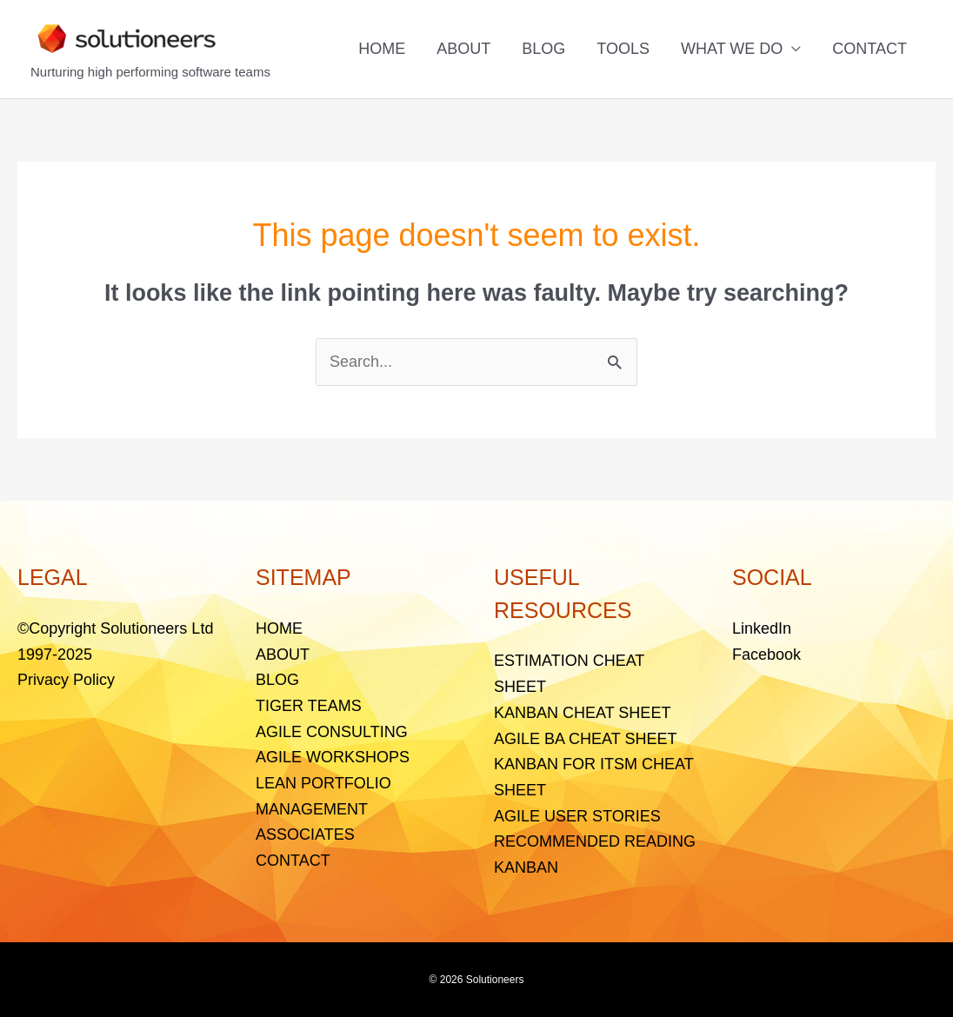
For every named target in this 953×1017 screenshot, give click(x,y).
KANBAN (526, 867)
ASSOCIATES (305, 834)
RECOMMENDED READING (595, 841)
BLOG (543, 48)
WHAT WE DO (732, 48)
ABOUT (463, 48)
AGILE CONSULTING (332, 732)
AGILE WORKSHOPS (333, 757)
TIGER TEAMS (309, 706)
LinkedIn (761, 628)
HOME (381, 48)
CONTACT (869, 48)
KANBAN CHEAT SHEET (582, 712)
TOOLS (623, 48)
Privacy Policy (66, 679)
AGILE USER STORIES (577, 816)
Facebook (766, 654)
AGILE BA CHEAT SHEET (585, 739)
